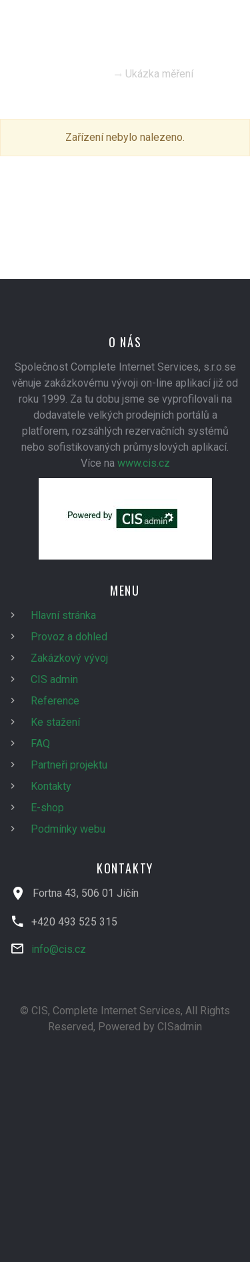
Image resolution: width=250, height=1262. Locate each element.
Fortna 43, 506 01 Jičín (86, 893)
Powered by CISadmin (150, 1026)
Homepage (83, 73)
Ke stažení (55, 722)
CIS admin (54, 679)
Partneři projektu (69, 765)
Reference (55, 700)
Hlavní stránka (63, 615)
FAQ (40, 743)
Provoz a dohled (69, 636)
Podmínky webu (68, 829)
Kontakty (51, 786)
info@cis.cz (58, 949)
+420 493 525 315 (74, 921)
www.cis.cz (143, 463)
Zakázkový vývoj (69, 658)
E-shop (47, 807)
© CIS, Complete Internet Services (100, 1010)
